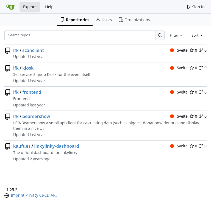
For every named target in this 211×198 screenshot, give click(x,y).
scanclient (33, 50)
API (54, 195)
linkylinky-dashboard (56, 146)
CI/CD (44, 195)
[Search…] (160, 35)
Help (49, 6)
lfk (16, 50)
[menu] (7, 195)
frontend (31, 92)
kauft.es (21, 146)
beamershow (36, 116)
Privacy (31, 195)
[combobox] (176, 35)
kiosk (28, 68)
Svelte (179, 50)
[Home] (10, 7)
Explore (30, 6)
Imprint (17, 195)
